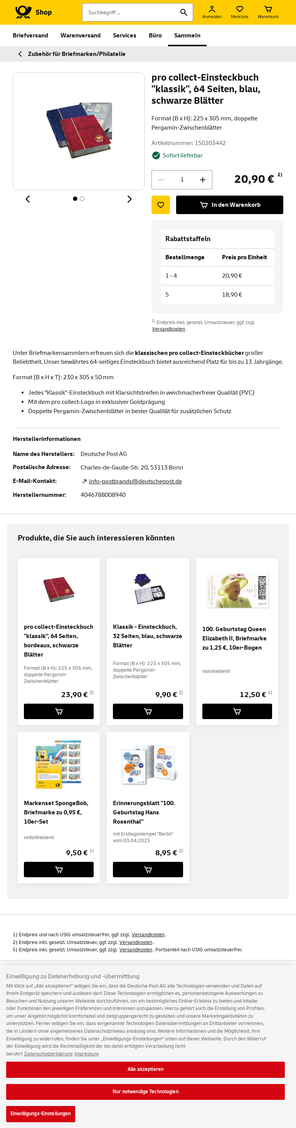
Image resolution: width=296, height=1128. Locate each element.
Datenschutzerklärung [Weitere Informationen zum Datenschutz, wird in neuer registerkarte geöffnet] (48, 1058)
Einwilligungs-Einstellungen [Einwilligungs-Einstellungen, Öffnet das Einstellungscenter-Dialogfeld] (40, 1118)
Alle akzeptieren (145, 1074)
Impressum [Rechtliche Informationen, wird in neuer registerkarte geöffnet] (86, 1058)
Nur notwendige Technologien (145, 1096)
